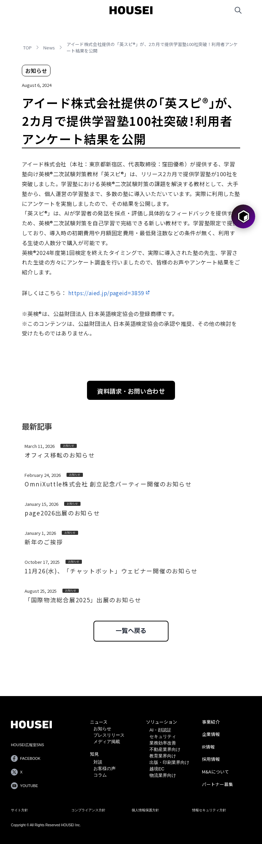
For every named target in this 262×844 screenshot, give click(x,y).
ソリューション (161, 722)
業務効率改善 (162, 742)
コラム (100, 775)
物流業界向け (162, 775)
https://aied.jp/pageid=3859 (106, 293)
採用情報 (211, 759)
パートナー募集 (217, 784)
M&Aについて (215, 771)
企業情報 (211, 734)
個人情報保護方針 (145, 810)
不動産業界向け (164, 749)
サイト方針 (19, 810)
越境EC (156, 768)
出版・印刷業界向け (169, 762)
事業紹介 (211, 722)
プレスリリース (109, 735)
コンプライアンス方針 (88, 810)
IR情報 (208, 746)
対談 (97, 762)
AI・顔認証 (160, 730)
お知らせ (102, 728)
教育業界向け (162, 755)
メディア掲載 (106, 741)
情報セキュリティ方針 (209, 810)
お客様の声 (104, 768)
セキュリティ (162, 736)
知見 (94, 754)
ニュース (98, 722)
